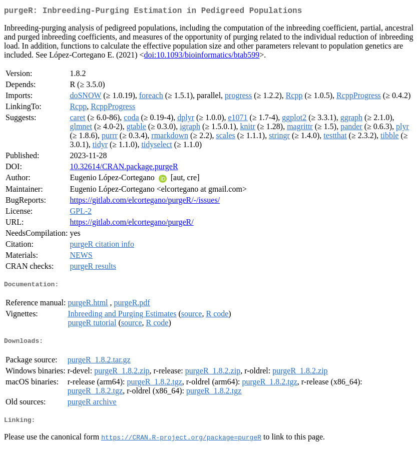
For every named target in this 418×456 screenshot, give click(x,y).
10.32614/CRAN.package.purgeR (124, 168)
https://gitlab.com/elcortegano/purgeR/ (131, 224)
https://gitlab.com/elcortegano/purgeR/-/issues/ (145, 202)
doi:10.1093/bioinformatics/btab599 (202, 57)
